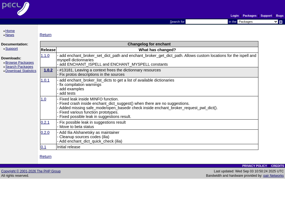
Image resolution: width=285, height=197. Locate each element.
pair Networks (273, 176)
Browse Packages (20, 62)
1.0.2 (48, 70)
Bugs (280, 15)
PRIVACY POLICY (254, 165)
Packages (249, 15)
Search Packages (20, 67)
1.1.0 (45, 55)
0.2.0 (45, 132)
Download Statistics (21, 71)
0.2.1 (45, 122)
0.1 (43, 147)
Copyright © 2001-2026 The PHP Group (31, 171)
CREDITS (277, 165)
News (10, 35)
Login (235, 15)
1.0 (43, 99)
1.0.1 (45, 80)
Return (46, 35)
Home (11, 31)
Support (266, 15)
